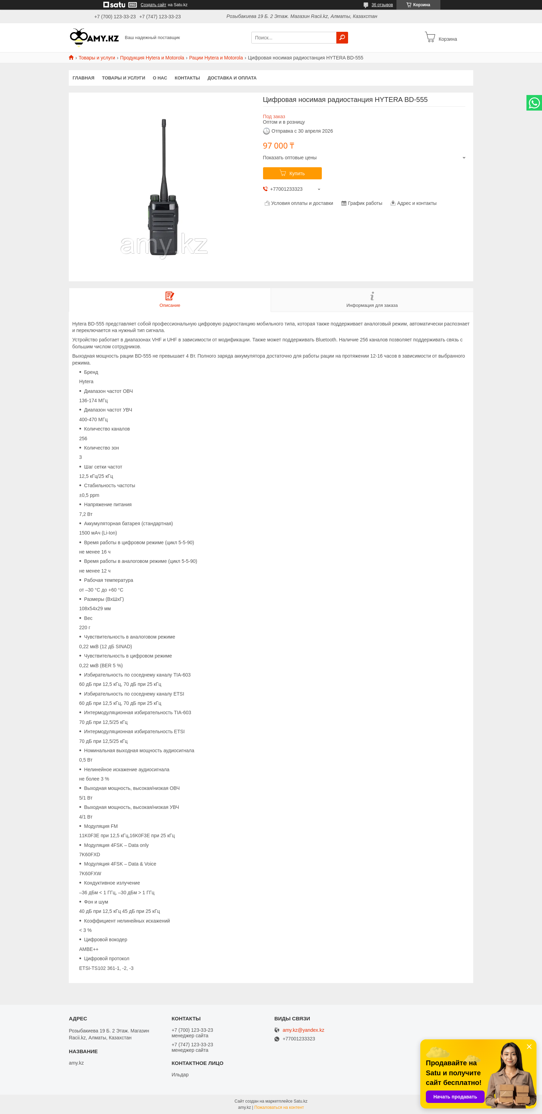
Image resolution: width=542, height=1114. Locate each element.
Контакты (187, 78)
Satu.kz (300, 1101)
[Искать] (342, 38)
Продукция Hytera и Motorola (152, 57)
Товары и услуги (96, 57)
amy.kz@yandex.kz (304, 1030)
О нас (160, 78)
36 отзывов (382, 4)
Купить (297, 173)
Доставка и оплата (231, 78)
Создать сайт (153, 4)
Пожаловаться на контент (279, 1107)
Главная (83, 78)
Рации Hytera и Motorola (216, 57)
